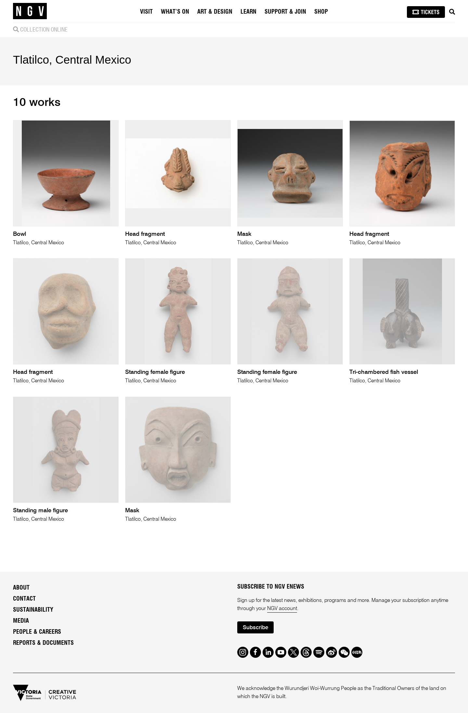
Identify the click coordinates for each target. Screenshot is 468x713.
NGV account (282, 608)
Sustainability (33, 610)
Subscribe (255, 627)
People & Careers (37, 632)
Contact (24, 599)
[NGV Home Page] (30, 11)
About (21, 588)
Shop (321, 12)
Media (21, 621)
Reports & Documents (43, 643)
